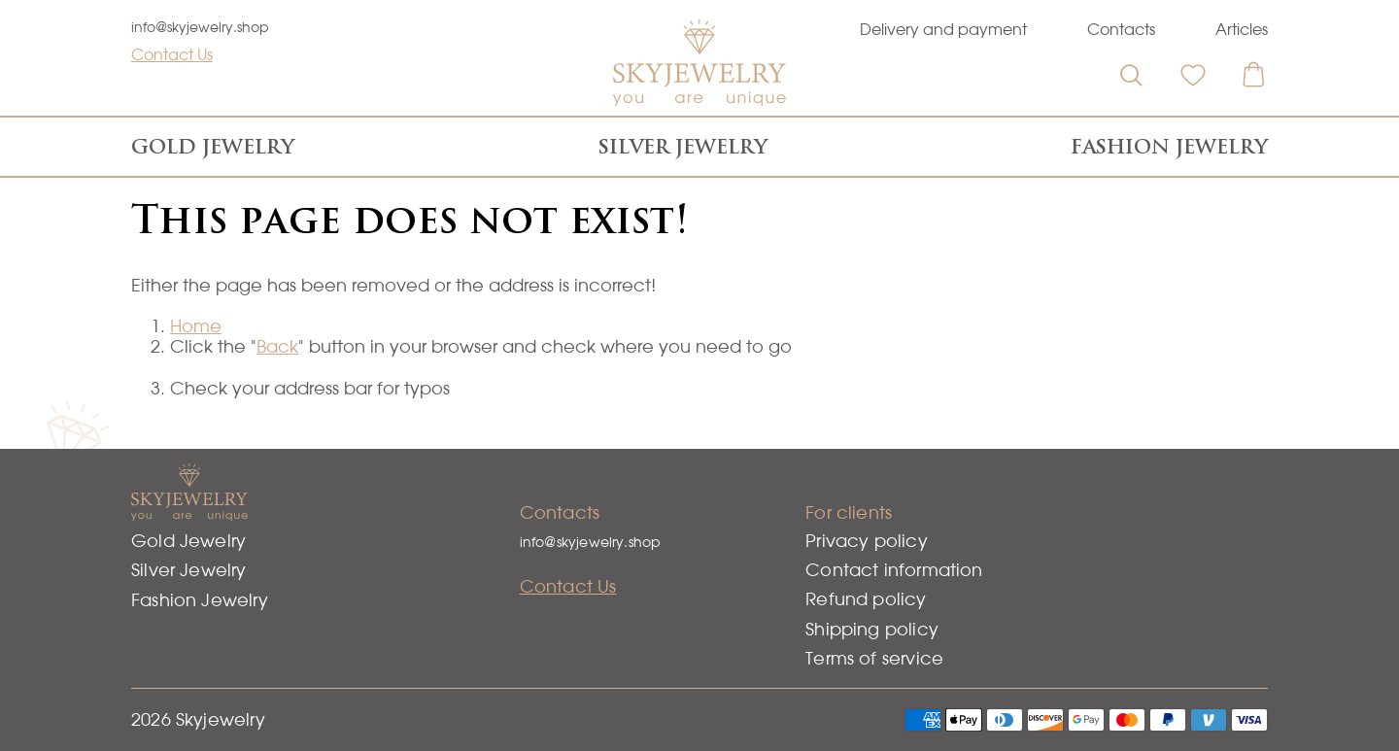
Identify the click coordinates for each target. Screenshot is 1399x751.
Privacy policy (866, 540)
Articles (1241, 29)
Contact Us (172, 54)
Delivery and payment (943, 29)
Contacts (1121, 29)
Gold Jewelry (212, 146)
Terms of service (874, 658)
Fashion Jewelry (1169, 146)
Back (277, 346)
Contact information (893, 570)
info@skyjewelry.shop (200, 27)
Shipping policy (871, 629)
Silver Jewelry (683, 146)
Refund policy (865, 599)
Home (196, 326)
